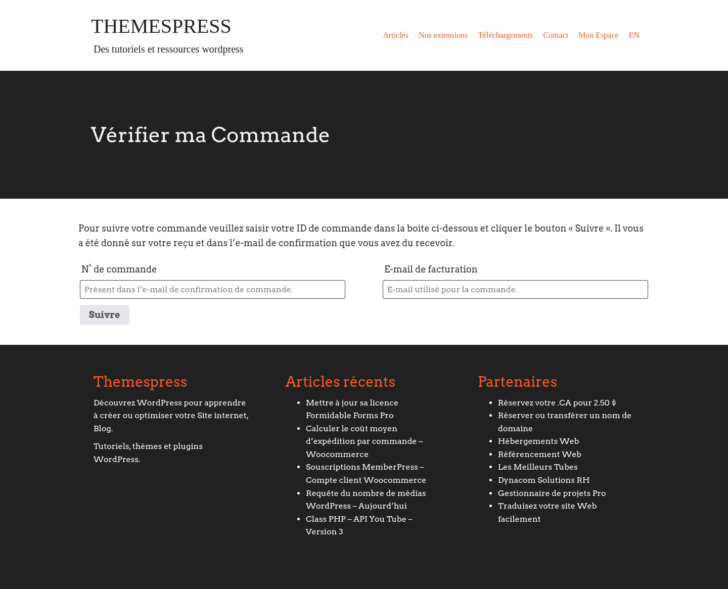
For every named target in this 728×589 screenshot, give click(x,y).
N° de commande (119, 269)
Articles (395, 35)
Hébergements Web (538, 441)
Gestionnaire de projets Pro (552, 493)
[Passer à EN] (634, 35)
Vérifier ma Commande (210, 134)
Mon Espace (598, 35)
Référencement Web (539, 454)
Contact (555, 35)
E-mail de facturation (431, 269)
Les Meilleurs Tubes (538, 467)
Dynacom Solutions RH (543, 480)
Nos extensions (443, 35)
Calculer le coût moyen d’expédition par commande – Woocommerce (364, 441)
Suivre (104, 314)
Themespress (161, 26)
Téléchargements (505, 35)
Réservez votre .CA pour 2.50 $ (557, 402)
